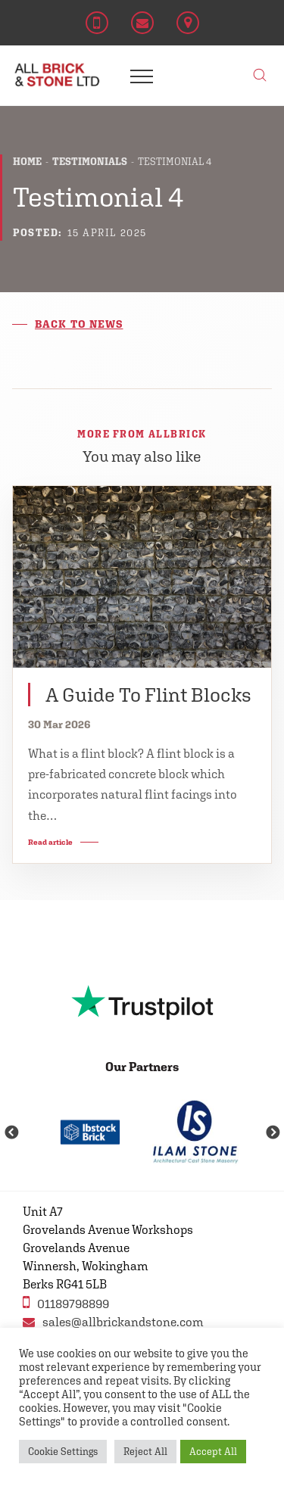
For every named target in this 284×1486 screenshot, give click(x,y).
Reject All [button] (145, 1451)
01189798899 (66, 1302)
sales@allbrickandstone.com (113, 1322)
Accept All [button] (213, 1451)
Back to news (79, 324)
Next (272, 1133)
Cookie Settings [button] (63, 1451)
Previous (11, 1133)
